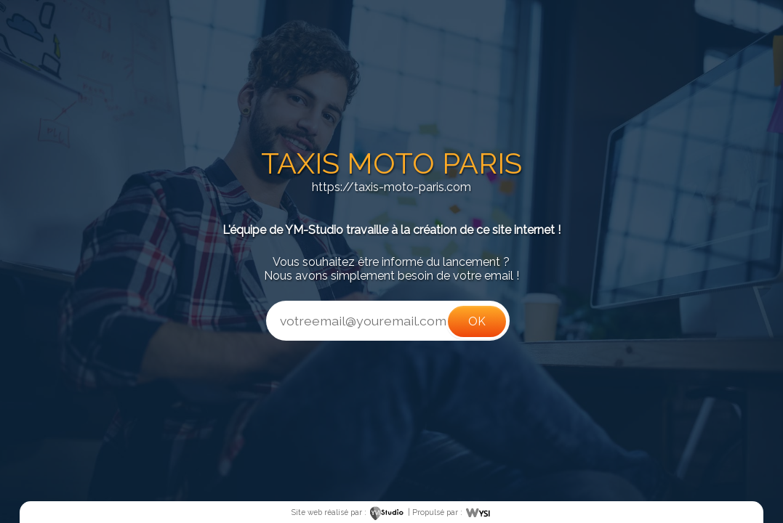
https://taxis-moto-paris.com (391, 187)
